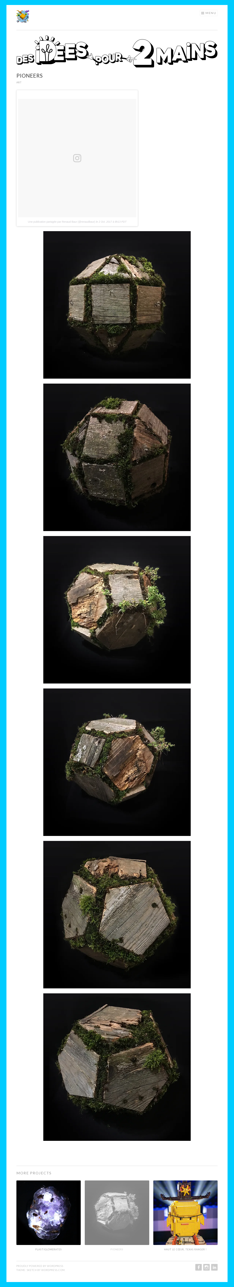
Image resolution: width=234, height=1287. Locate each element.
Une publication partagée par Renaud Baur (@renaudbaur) (61, 221)
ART (19, 82)
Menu (210, 13)
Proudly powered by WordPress (39, 1266)
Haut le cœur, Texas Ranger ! (185, 1249)
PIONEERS (117, 1249)
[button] (22, 16)
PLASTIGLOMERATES (48, 1249)
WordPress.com (53, 1270)
